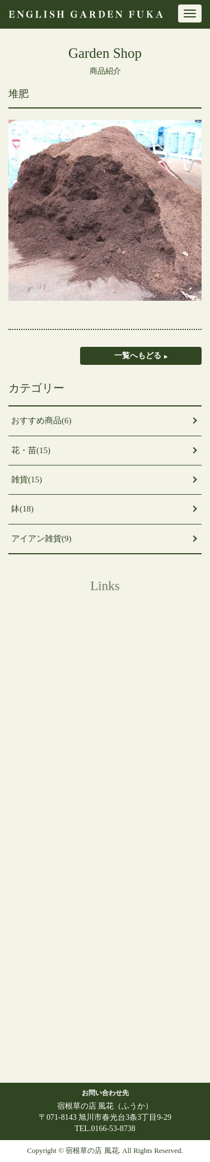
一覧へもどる (137, 355)
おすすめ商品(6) (41, 420)
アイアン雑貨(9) (41, 538)
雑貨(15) (26, 479)
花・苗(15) (30, 450)
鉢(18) (22, 508)
